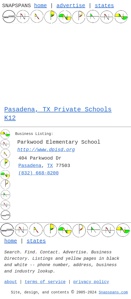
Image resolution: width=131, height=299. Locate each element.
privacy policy (91, 282)
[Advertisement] (65, 64)
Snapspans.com (113, 292)
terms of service (45, 282)
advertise (70, 6)
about (10, 282)
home (40, 6)
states (104, 6)
